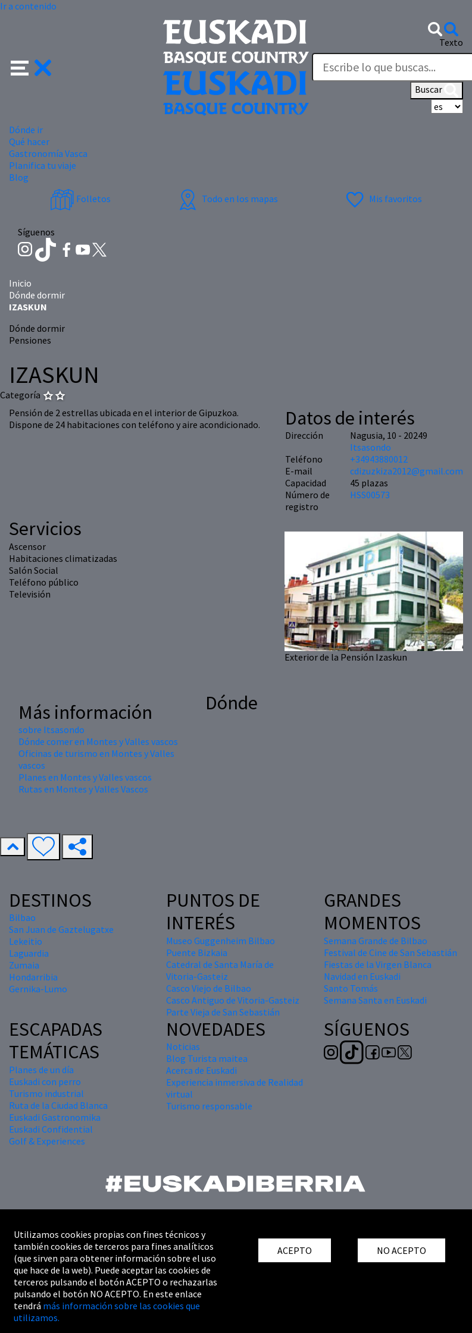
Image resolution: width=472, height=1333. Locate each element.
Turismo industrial (46, 1093)
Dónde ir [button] (26, 130)
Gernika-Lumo (38, 989)
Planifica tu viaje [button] (42, 165)
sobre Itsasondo (51, 729)
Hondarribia (33, 977)
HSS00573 (370, 495)
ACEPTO (294, 1250)
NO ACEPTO (401, 1250)
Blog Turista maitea (207, 1058)
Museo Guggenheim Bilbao (220, 941)
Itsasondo (370, 447)
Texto (451, 42)
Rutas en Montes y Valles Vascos (83, 789)
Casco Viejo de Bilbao (208, 988)
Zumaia (24, 965)
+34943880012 (379, 459)
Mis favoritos (382, 199)
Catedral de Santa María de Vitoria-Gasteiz (220, 970)
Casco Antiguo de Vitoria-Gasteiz (232, 1000)
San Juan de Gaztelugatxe (61, 929)
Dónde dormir (37, 295)
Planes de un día (41, 1070)
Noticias (183, 1046)
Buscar (436, 90)
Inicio (20, 283)
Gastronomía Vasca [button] (48, 153)
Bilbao (22, 917)
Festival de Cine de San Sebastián (390, 952)
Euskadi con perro (45, 1081)
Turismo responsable (209, 1106)
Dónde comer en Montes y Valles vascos (98, 741)
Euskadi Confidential (51, 1129)
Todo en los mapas (227, 199)
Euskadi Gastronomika (55, 1117)
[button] (31, 67)
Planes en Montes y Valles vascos (85, 777)
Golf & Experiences (47, 1141)
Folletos (80, 199)
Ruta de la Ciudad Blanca (58, 1105)
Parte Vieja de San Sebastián (223, 1012)
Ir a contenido (28, 6)
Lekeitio (25, 941)
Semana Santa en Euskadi (375, 1000)
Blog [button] (19, 177)
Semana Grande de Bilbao (375, 941)
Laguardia (29, 953)
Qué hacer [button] (29, 141)
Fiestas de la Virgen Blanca (378, 964)
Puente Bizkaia (196, 952)
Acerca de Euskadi (201, 1070)
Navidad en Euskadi (362, 976)
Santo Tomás (351, 988)
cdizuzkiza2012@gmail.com (406, 471)
